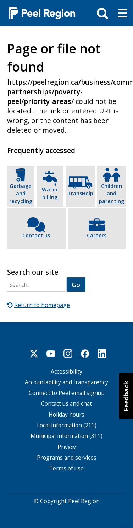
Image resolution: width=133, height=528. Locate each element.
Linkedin (102, 353)
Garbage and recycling (20, 193)
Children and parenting (111, 193)
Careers (96, 235)
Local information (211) (66, 425)
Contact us (36, 235)
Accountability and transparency (66, 382)
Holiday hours (66, 414)
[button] (126, 396)
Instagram (68, 353)
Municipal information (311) (66, 436)
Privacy (66, 446)
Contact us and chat (66, 403)
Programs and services (66, 457)
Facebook (85, 353)
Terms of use (66, 468)
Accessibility (66, 371)
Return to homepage (42, 305)
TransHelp (80, 193)
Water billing (50, 193)
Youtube (51, 353)
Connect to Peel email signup (67, 393)
